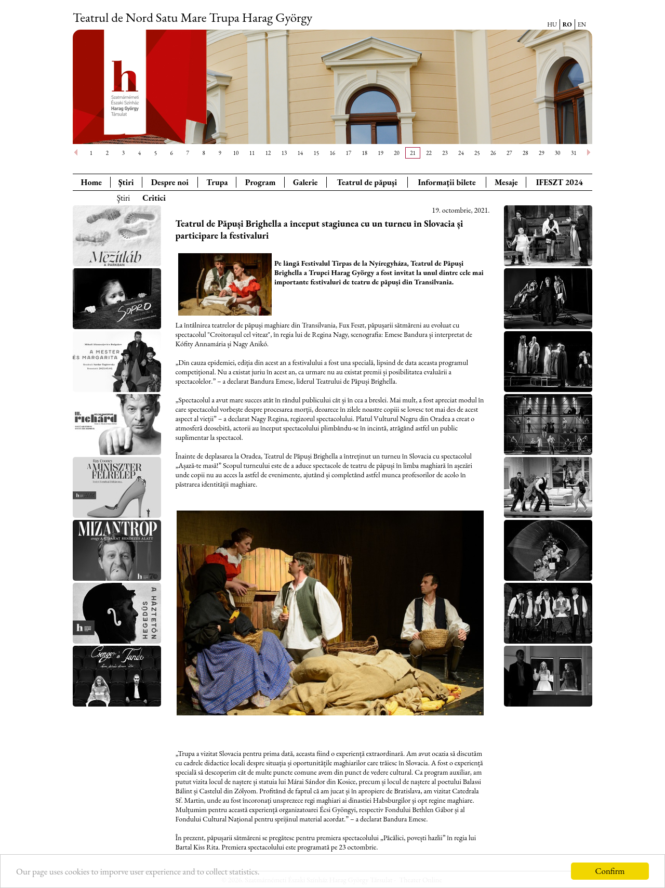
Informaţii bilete (446, 182)
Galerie (305, 182)
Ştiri (126, 182)
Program (260, 182)
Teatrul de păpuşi (367, 182)
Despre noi (170, 182)
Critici (154, 197)
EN (582, 24)
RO (567, 24)
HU (552, 24)
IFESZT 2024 (559, 182)
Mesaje (506, 182)
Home (91, 182)
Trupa (217, 182)
